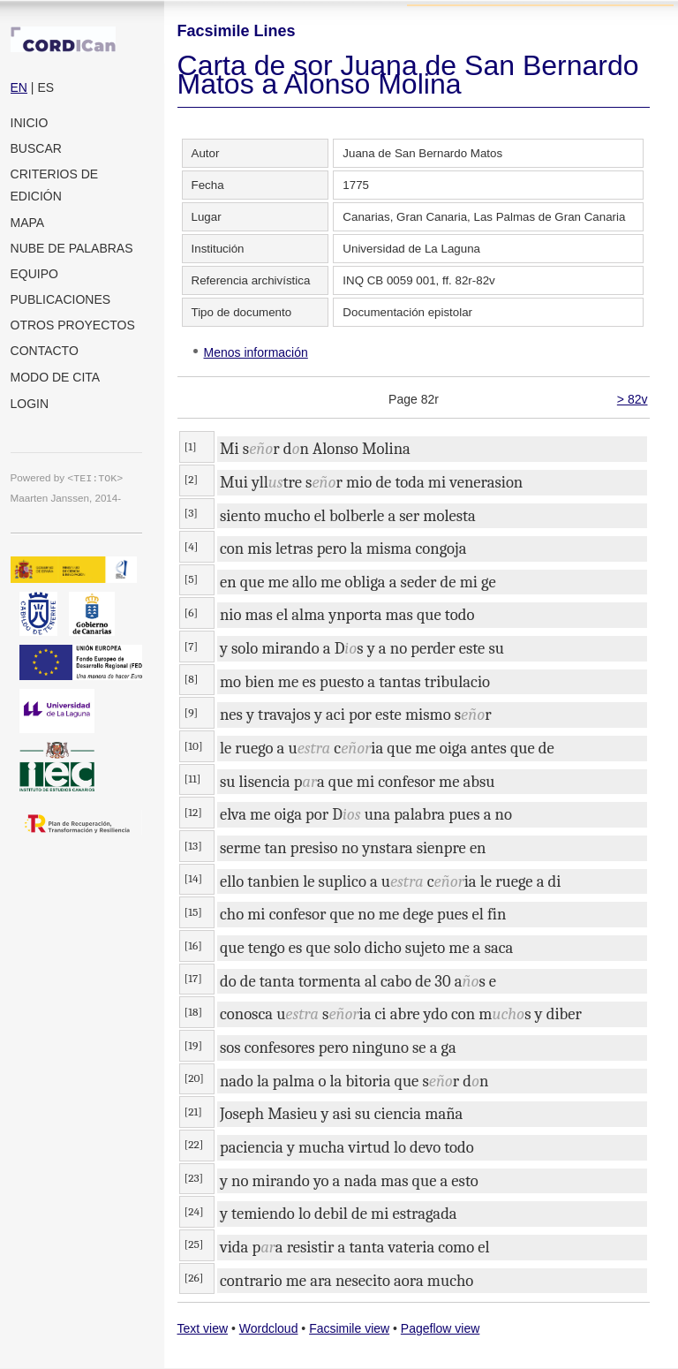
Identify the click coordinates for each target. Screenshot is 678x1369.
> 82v (632, 399)
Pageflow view (440, 1328)
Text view (203, 1328)
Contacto (45, 351)
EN (19, 87)
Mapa (28, 223)
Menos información (256, 352)
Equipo (34, 274)
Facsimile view (349, 1328)
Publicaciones (61, 299)
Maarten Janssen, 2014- (66, 497)
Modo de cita (56, 377)
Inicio (30, 123)
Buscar (36, 148)
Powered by (67, 477)
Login (30, 404)
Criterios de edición (55, 185)
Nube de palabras (72, 248)
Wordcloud (268, 1328)
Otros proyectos (73, 325)
